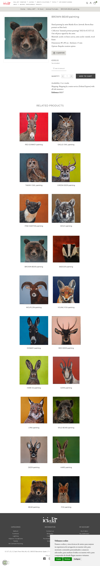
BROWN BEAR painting (34, 267)
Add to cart (85, 76)
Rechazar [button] (67, 559)
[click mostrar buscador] (87, 3)
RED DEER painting (66, 348)
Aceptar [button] (58, 559)
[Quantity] (67, 76)
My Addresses (84, 533)
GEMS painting (66, 388)
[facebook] (44, 559)
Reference (55, 92)
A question (58, 53)
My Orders (84, 531)
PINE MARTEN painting (34, 226)
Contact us (50, 531)
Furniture (15, 533)
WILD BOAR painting (66, 428)
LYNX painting (33, 428)
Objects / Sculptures (16, 538)
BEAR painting (34, 507)
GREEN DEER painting (66, 185)
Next (47, 39)
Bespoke (50, 533)
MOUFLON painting (34, 307)
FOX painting (66, 507)
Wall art (15, 531)
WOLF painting (66, 226)
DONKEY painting (34, 348)
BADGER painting (66, 267)
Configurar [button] (77, 559)
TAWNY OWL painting (33, 185)
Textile (15, 541)
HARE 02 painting (34, 388)
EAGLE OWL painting (66, 145)
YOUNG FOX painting (66, 307)
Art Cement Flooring (16, 543)
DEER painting (34, 467)
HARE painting (66, 467)
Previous (4, 39)
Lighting (15, 536)
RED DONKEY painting (34, 145)
